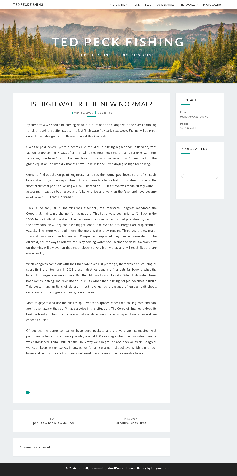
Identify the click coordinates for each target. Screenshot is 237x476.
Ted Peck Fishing (28, 4)
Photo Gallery (119, 4)
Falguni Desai (160, 468)
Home (136, 4)
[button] (182, 176)
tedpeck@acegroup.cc (194, 116)
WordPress (115, 468)
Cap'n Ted (105, 112)
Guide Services (165, 4)
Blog (148, 4)
